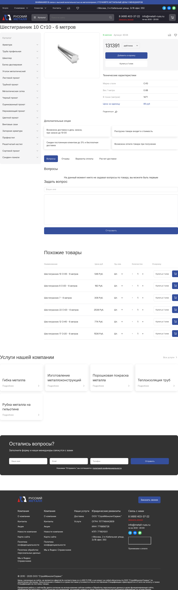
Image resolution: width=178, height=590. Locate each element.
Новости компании (27, 523)
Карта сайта (24, 528)
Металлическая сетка (13, 91)
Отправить (111, 222)
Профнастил (8, 137)
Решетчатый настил (12, 144)
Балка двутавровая (12, 64)
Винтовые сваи (10, 124)
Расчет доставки (107, 150)
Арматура (7, 44)
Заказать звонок (149, 491)
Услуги (5, 8)
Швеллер (7, 58)
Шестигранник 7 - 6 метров (58, 289)
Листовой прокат (11, 77)
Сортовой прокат (11, 150)
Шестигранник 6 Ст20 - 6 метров (60, 277)
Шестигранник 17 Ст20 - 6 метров (61, 325)
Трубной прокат (10, 84)
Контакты (57, 8)
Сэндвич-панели (10, 157)
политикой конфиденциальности (107, 460)
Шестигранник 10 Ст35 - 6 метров (61, 265)
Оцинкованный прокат (13, 104)
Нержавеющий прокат (13, 111)
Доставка (79, 508)
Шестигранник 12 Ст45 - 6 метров (61, 313)
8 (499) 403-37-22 (129, 16)
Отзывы (65, 150)
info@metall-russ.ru (153, 16)
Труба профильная (11, 51)
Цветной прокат (10, 117)
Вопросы (51, 150)
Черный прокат (10, 97)
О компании (19, 8)
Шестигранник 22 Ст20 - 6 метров (61, 301)
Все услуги (168, 349)
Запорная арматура (12, 131)
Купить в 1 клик (158, 55)
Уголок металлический (14, 71)
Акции (21, 518)
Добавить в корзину (122, 55)
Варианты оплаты (84, 150)
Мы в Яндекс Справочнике (57, 541)
